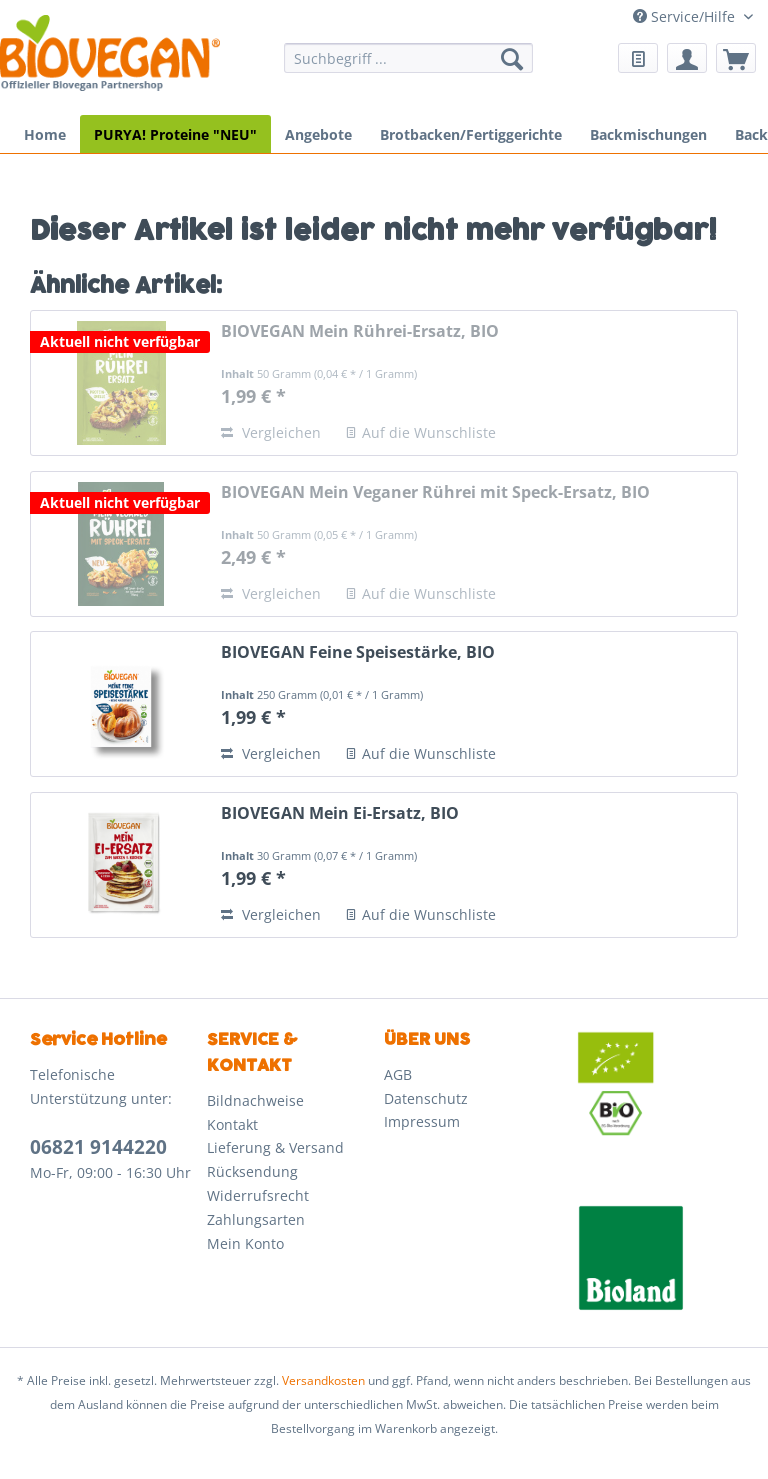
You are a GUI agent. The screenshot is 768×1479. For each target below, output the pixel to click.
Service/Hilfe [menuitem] (686, 16)
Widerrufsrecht (258, 1195)
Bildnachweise (255, 1100)
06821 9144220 (98, 1147)
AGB (398, 1074)
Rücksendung (252, 1171)
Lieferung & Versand (275, 1147)
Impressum (422, 1121)
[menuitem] (409, 67)
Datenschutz (426, 1098)
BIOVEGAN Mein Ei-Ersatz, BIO (340, 813)
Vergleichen (271, 432)
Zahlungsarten (256, 1219)
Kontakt (232, 1124)
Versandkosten (323, 1380)
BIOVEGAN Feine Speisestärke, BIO (358, 652)
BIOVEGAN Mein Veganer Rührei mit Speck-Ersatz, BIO (435, 492)
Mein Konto (245, 1243)
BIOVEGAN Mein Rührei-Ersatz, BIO (360, 331)
